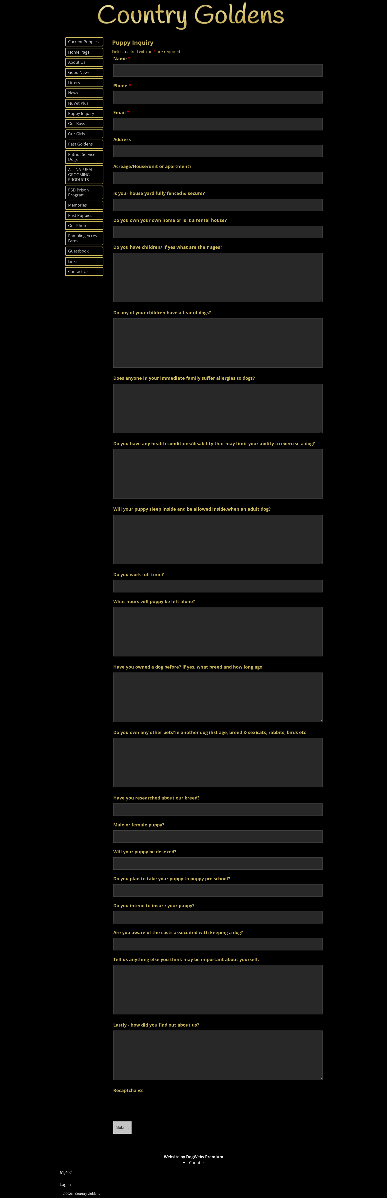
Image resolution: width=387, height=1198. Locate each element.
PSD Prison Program (78, 192)
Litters (74, 82)
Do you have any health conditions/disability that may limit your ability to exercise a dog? (214, 443)
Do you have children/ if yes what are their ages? (167, 247)
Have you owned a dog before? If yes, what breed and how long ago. (188, 667)
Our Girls (76, 134)
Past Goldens (80, 144)
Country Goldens (87, 1193)
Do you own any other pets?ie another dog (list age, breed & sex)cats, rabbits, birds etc (209, 732)
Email (121, 112)
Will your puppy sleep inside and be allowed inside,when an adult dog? (192, 509)
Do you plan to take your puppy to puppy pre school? (171, 879)
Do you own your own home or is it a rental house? (170, 220)
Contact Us (78, 271)
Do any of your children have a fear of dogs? (162, 312)
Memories (77, 205)
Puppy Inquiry (81, 113)
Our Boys (76, 123)
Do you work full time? (138, 574)
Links (72, 261)
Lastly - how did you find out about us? (156, 1025)
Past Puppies (80, 215)
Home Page (79, 52)
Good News (79, 72)
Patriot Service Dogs (81, 157)
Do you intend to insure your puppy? (153, 905)
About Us (76, 62)
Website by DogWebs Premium (193, 1156)
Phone (122, 85)
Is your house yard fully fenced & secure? (159, 193)
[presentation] (150, 1105)
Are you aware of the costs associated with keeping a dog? (178, 932)
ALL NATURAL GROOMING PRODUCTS (80, 174)
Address (122, 139)
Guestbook (78, 251)
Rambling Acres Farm (82, 238)
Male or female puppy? (138, 825)
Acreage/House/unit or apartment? (152, 166)
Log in (65, 1184)
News (73, 93)
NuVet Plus (78, 103)
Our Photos (79, 225)
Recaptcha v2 (128, 1090)
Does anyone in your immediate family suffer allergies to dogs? (184, 378)
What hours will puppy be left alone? (154, 601)
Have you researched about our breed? (156, 798)
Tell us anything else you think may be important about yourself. (186, 959)
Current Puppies (83, 41)
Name (122, 59)
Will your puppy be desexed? (144, 852)
